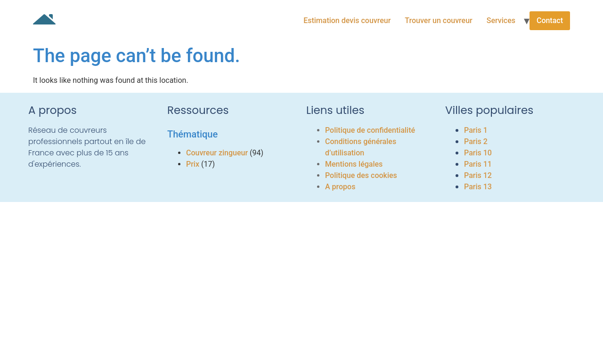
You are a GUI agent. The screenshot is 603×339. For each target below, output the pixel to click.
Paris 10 (478, 152)
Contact (550, 20)
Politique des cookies (361, 175)
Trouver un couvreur (438, 20)
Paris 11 (478, 164)
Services (501, 20)
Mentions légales (354, 164)
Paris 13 (478, 186)
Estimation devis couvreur (347, 20)
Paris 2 (476, 141)
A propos (340, 186)
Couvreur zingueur (217, 152)
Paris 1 (476, 130)
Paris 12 (478, 175)
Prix (192, 164)
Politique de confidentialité (370, 130)
